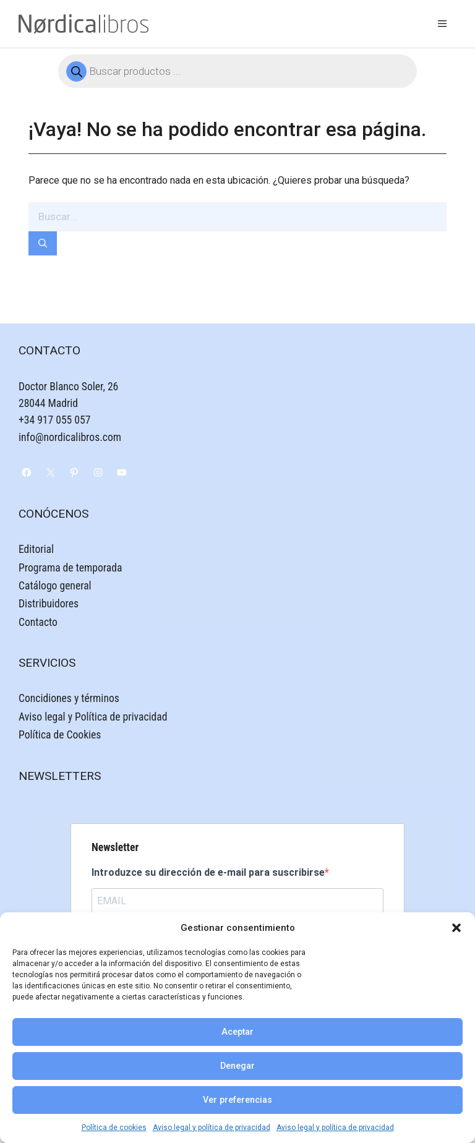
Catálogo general (55, 586)
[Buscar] (42, 243)
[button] (456, 928)
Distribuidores (49, 603)
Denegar (237, 1066)
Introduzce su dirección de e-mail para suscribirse (208, 872)
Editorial (36, 549)
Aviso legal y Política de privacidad (93, 717)
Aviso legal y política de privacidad (211, 1127)
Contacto (38, 622)
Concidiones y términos (69, 698)
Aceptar (237, 1032)
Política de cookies (114, 1127)
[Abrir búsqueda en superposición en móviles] (237, 71)
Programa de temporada (70, 568)
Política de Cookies (60, 735)
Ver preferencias (237, 1100)
